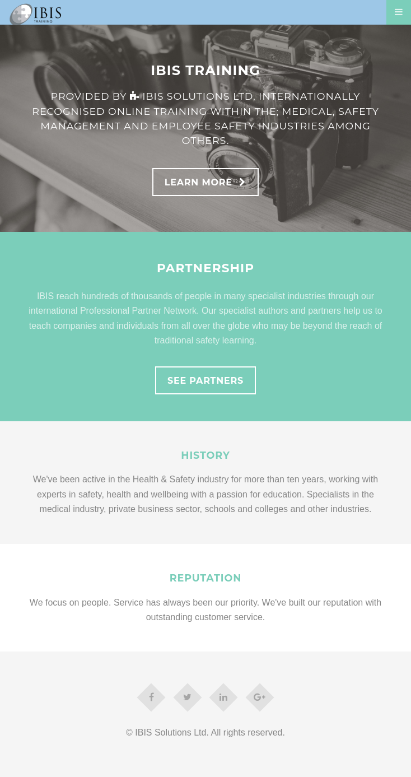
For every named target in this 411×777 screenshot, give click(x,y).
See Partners (205, 380)
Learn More (198, 182)
